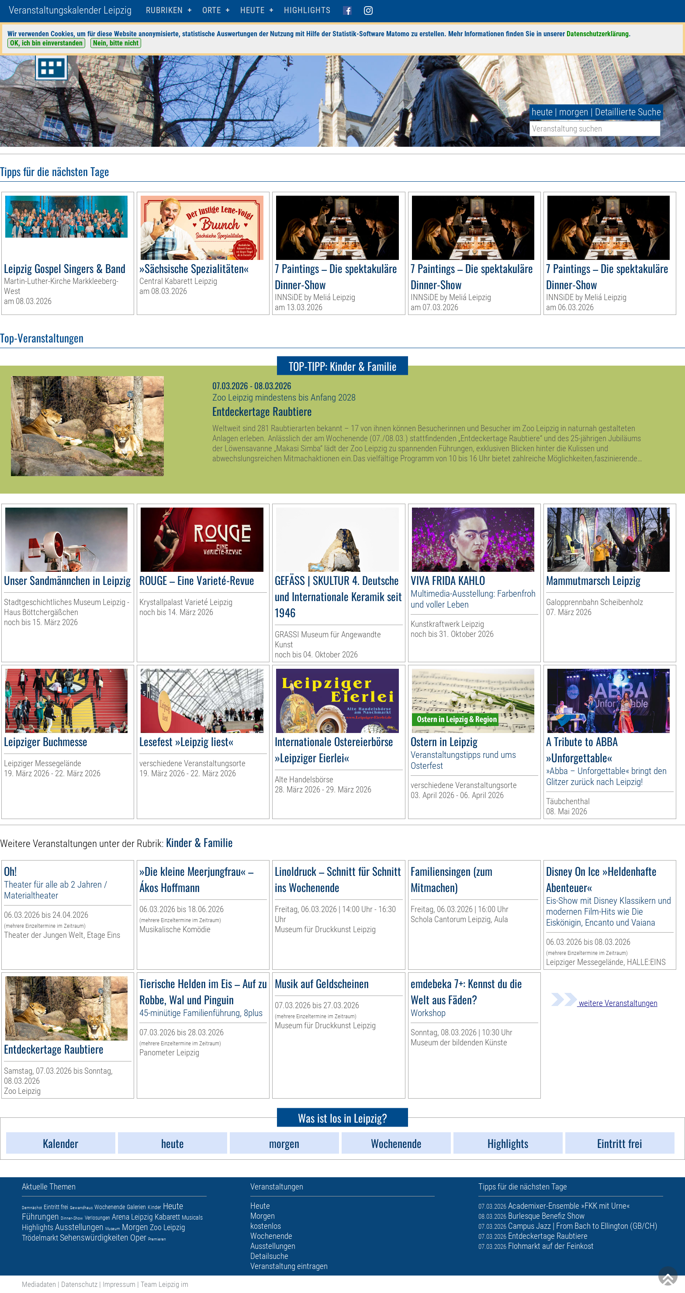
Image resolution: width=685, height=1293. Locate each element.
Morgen (135, 1227)
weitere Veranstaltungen (604, 1003)
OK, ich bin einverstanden (46, 43)
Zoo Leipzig (167, 1227)
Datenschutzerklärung (598, 34)
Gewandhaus (81, 1207)
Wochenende (109, 1206)
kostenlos (265, 1226)
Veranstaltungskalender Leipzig (70, 10)
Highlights (307, 10)
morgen (573, 112)
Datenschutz (79, 1284)
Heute (173, 1206)
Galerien (136, 1206)
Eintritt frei (56, 1206)
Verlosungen (97, 1218)
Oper (138, 1237)
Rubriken (164, 10)
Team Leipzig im (164, 1284)
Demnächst (32, 1207)
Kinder (154, 1207)
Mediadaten (39, 1284)
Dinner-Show (72, 1218)
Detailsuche (269, 1256)
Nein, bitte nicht (115, 43)
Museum (112, 1228)
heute (542, 112)
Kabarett (167, 1216)
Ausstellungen (79, 1227)
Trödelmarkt (40, 1237)
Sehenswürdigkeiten (94, 1237)
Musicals (192, 1217)
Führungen (40, 1216)
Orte (211, 10)
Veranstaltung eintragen (289, 1266)
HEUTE (252, 10)
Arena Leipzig (132, 1216)
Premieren (157, 1239)
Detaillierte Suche (628, 112)
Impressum (119, 1284)
